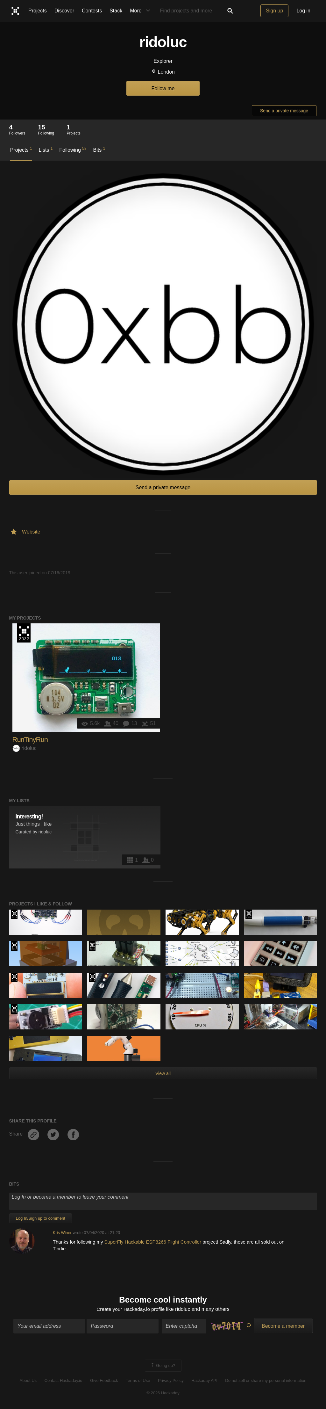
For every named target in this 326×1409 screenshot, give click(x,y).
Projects (37, 10)
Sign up (274, 10)
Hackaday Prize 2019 (92, 977)
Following (72, 149)
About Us (28, 1381)
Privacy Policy (171, 1381)
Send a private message (284, 110)
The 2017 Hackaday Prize (14, 946)
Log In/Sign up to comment (40, 1218)
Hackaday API (204, 1381)
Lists (46, 149)
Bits (99, 149)
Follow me (163, 88)
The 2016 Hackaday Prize (14, 914)
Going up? (162, 1366)
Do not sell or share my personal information (265, 1381)
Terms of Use (138, 1381)
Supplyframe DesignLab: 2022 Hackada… (24, 633)
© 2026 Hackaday (163, 1393)
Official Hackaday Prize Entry (248, 914)
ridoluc (24, 748)
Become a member (283, 1326)
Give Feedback (104, 1381)
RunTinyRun (30, 740)
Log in (303, 10)
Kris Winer (62, 1232)
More (141, 11)
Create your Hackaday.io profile (130, 1309)
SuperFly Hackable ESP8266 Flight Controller (153, 1242)
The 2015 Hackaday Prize (92, 946)
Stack (116, 10)
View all (163, 1073)
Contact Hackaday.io (63, 1381)
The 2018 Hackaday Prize (14, 977)
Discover (64, 10)
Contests (92, 10)
